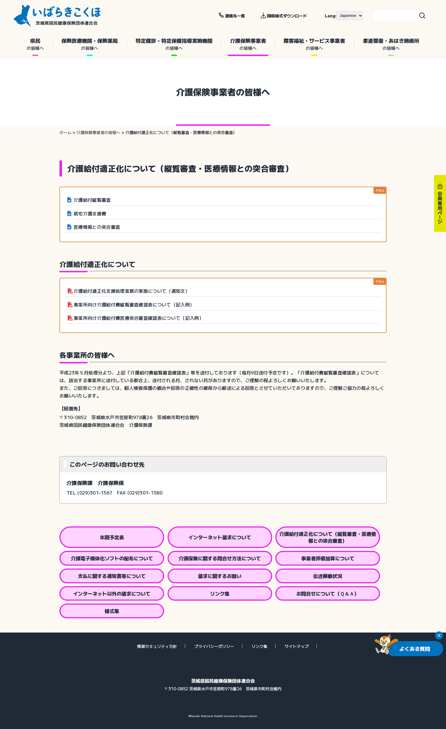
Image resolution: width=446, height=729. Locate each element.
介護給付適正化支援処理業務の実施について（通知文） (132, 290)
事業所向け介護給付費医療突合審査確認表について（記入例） (139, 317)
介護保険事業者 (248, 44)
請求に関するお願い (219, 575)
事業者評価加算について (327, 558)
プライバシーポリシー (214, 646)
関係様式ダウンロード (287, 15)
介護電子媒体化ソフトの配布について (112, 558)
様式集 (112, 610)
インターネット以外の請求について (111, 593)
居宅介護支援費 (90, 213)
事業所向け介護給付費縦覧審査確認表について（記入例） (134, 304)
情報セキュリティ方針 (157, 646)
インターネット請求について (219, 537)
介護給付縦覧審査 (92, 199)
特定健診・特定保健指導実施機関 (174, 44)
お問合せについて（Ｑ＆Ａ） (327, 593)
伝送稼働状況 (327, 575)
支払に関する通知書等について (112, 575)
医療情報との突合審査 (97, 226)
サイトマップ (297, 646)
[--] (349, 15)
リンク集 (220, 593)
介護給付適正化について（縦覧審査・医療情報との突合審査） (327, 537)
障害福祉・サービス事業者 (314, 44)
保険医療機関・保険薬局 (89, 44)
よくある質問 (414, 648)
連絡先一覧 (235, 15)
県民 (35, 44)
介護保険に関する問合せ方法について (220, 558)
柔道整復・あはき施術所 (391, 44)
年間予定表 (112, 537)
